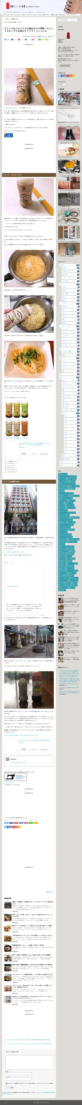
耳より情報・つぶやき (70, 410)
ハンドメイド (18, 14)
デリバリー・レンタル (70, 387)
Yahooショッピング (44, 453)
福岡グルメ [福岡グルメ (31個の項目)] (63, 474)
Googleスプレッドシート (70, 271)
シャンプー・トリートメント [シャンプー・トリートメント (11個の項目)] (67, 512)
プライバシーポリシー (71, 14)
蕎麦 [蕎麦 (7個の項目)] (70, 561)
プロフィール (6, 14)
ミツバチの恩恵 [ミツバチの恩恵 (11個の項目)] (64, 515)
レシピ (70, 367)
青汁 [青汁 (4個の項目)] (75, 582)
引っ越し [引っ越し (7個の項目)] (63, 558)
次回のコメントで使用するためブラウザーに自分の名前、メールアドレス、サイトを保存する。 (29, 1084)
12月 (72, 422)
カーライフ (70, 383)
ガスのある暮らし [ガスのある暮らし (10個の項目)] (65, 527)
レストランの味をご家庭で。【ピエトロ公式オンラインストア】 (21, 735)
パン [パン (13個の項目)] (62, 503)
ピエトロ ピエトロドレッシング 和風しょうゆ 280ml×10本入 (35, 740)
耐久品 (70, 297)
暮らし (23, 14)
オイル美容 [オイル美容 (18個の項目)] (63, 486)
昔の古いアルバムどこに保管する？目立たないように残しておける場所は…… (71, 638)
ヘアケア (70, 339)
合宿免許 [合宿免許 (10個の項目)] (63, 539)
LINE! (43, 39)
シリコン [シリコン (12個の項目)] (71, 505)
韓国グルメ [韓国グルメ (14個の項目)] (75, 495)
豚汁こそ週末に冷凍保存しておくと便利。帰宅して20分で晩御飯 (31, 955)
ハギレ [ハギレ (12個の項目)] (62, 505)
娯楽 (70, 393)
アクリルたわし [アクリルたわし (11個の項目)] (64, 517)
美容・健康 (70, 294)
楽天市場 (23, 453)
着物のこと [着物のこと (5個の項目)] (72, 573)
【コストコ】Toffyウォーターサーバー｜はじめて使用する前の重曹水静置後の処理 (71, 600)
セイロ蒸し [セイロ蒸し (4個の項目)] (74, 578)
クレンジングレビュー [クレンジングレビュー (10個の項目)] (66, 536)
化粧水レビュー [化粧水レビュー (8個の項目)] (64, 551)
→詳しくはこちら (65, 65)
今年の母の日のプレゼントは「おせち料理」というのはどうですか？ (32, 935)
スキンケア (70, 329)
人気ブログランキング (9, 782)
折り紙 (70, 316)
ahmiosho (50, 892)
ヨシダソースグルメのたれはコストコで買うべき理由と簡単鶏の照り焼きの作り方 (26, 1040)
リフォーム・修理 (70, 352)
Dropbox (70, 268)
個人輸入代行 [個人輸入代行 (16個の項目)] (64, 488)
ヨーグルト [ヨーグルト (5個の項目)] (63, 573)
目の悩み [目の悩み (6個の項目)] (71, 565)
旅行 (69, 374)
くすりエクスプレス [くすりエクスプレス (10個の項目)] (65, 534)
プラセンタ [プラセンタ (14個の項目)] (63, 500)
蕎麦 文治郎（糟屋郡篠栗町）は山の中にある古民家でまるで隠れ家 (32, 964)
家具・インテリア (70, 397)
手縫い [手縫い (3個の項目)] (74, 585)
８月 (72, 449)
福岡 (56, 14)
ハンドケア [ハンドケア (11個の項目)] (63, 510)
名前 (7, 1071)
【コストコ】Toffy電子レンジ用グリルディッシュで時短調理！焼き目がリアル (71, 626)
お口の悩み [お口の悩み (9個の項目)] (63, 541)
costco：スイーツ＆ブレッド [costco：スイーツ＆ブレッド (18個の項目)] (67, 483)
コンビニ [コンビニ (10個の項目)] (72, 522)
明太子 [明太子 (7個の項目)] (62, 556)
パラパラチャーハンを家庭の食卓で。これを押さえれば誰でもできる (32, 974)
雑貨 (70, 455)
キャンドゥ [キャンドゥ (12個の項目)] (71, 507)
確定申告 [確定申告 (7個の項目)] (71, 553)
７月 (72, 446)
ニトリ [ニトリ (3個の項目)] (72, 587)
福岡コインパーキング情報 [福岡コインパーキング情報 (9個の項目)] (67, 546)
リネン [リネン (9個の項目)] (62, 544)
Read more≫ (15, 911)
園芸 (70, 390)
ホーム (11, 14)
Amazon (34, 453)
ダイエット (70, 332)
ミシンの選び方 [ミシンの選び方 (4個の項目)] (64, 578)
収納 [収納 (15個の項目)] (62, 491)
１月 (72, 426)
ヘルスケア (70, 342)
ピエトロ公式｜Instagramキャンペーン (14, 551)
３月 (72, 432)
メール (8, 1076)
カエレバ (24, 447)
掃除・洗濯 (70, 403)
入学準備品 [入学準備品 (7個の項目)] (71, 558)
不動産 (70, 355)
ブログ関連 (70, 281)
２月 (72, 429)
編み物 (70, 323)
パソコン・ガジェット (70, 278)
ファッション (70, 336)
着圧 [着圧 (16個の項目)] (73, 488)
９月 (72, 452)
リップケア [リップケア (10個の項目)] (63, 532)
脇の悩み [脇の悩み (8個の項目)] (63, 549)
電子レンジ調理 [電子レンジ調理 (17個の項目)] (74, 486)
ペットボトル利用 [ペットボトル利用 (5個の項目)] (73, 570)
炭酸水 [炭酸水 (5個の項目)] (62, 568)
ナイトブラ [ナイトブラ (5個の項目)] (70, 568)
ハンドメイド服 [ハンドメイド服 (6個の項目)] (73, 563)
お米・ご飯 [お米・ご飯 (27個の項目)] (72, 478)
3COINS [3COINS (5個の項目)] (62, 570)
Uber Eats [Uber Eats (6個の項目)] (63, 563)
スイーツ (70, 361)
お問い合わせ (62, 14)
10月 (72, 416)
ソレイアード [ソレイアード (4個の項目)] (64, 580)
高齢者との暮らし (70, 459)
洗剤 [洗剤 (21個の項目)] (73, 481)
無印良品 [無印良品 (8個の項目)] (63, 553)
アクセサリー (70, 306)
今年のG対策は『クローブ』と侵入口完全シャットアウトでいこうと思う (71, 619)
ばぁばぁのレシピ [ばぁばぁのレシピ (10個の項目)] (74, 539)
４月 (72, 436)
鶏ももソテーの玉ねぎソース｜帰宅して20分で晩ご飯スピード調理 (32, 925)
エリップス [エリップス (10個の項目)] (63, 529)
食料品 (70, 300)
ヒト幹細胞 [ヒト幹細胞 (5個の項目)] (63, 575)
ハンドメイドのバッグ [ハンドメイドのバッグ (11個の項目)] (66, 520)
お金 (70, 380)
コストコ (39, 14)
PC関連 (52, 14)
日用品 (70, 290)
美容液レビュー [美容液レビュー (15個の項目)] (64, 495)
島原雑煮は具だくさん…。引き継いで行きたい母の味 (28, 945)
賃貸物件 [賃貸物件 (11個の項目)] (63, 522)
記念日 (70, 413)
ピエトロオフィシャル (10, 613)
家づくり (69, 349)
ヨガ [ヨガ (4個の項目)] (61, 582)
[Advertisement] (29, 55)
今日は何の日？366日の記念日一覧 (68, 683)
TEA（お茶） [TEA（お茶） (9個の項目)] (73, 541)
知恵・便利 (70, 407)
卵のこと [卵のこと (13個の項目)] (70, 503)
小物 (70, 310)
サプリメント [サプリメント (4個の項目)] (74, 580)
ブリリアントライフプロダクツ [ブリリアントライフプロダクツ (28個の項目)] (68, 476)
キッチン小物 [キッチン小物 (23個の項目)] (64, 481)
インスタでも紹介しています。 (18, 762)
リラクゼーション (70, 345)
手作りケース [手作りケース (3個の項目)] (64, 587)
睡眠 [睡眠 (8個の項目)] (73, 551)
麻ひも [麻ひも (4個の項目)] (68, 582)
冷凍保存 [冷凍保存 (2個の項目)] (63, 590)
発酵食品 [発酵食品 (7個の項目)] (63, 561)
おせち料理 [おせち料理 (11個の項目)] (75, 517)
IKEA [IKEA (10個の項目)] (72, 529)
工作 (70, 313)
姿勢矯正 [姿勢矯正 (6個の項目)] (63, 565)
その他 (70, 287)
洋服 (70, 320)
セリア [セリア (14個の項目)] (72, 500)
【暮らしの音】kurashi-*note (43, 1102)
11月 (72, 419)
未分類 (69, 462)
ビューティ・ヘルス (31, 14)
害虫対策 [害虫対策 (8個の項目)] (71, 549)
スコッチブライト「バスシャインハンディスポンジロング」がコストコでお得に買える (27, 1044)
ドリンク (70, 364)
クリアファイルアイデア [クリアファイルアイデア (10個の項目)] (66, 524)
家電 (70, 400)
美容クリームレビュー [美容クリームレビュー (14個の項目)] (66, 498)
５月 (72, 439)
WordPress (70, 274)
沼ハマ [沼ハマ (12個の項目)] (62, 507)
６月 (72, 442)
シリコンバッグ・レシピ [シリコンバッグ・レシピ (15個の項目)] (66, 493)
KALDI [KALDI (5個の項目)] (71, 575)
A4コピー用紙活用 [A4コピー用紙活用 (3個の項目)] (65, 585)
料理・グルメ (46, 14)
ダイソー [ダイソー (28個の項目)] (63, 478)
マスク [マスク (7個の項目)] (69, 556)
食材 (52, 36)
